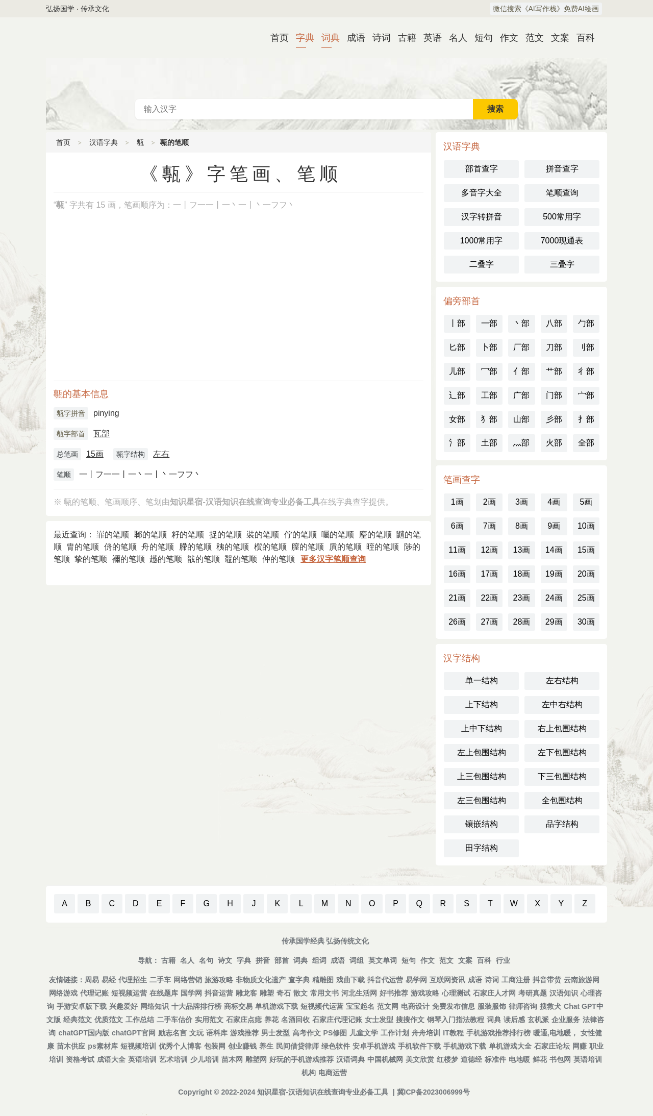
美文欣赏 (420, 1059)
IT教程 (453, 1033)
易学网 (416, 980)
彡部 (554, 419)
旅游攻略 (219, 980)
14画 (554, 549)
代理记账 (94, 993)
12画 (489, 549)
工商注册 (515, 980)
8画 (521, 526)
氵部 (457, 442)
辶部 (457, 395)
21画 (457, 597)
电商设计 (415, 1006)
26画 (457, 621)
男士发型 (275, 1033)
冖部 (489, 371)
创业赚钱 (242, 1046)
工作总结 (139, 1019)
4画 (553, 502)
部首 (281, 960)
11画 (457, 549)
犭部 (489, 419)
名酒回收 (295, 1019)
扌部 (586, 419)
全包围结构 (562, 800)
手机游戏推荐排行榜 (498, 1033)
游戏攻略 (425, 993)
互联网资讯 (447, 980)
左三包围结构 (481, 800)
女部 (457, 419)
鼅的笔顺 (240, 559)
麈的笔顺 (375, 534)
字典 (301, 38)
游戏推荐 (244, 1033)
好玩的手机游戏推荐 (301, 1059)
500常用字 (562, 216)
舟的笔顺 (157, 546)
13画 (522, 549)
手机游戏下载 (464, 1046)
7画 (489, 526)
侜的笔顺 (120, 546)
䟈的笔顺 (165, 559)
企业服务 (565, 1019)
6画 (457, 526)
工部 (489, 395)
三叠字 (562, 264)
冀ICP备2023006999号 (433, 1092)
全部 (586, 442)
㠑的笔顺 (112, 534)
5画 (586, 502)
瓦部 (101, 433)
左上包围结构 (481, 752)
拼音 (263, 960)
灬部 (521, 442)
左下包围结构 (562, 752)
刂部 (586, 347)
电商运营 (332, 1073)
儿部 (457, 371)
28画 (522, 621)
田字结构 (481, 848)
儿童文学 (363, 1033)
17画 (489, 573)
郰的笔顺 (150, 534)
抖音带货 (547, 980)
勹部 (586, 323)
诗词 (377, 38)
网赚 (579, 1046)
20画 (586, 573)
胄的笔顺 (82, 546)
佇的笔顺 (300, 534)
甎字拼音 (71, 413)
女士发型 (379, 1019)
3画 (521, 502)
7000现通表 (562, 240)
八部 (554, 323)
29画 (554, 621)
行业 (503, 960)
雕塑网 (256, 1059)
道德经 (471, 1059)
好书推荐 (394, 993)
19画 (554, 573)
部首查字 (481, 168)
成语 (352, 38)
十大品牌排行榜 (196, 1006)
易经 (109, 980)
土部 (489, 442)
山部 (521, 419)
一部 (489, 323)
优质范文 (108, 1019)
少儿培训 (204, 1059)
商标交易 (238, 1006)
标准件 (495, 1059)
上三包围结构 (481, 776)
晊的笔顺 (382, 546)
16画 (457, 573)
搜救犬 (550, 1006)
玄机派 (538, 1019)
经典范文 (77, 1019)
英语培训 (142, 1059)
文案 (556, 38)
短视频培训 (138, 1046)
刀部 (554, 347)
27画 (489, 621)
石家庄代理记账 (337, 1019)
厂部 (521, 347)
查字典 (299, 980)
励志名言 (172, 1033)
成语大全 (111, 1059)
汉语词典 (350, 1059)
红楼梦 (447, 1059)
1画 (457, 502)
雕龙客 (246, 993)
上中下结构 (481, 728)
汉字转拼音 (481, 216)
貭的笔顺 (345, 546)
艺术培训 (173, 1059)
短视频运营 (129, 993)
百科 (581, 38)
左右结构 (562, 680)
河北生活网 (359, 993)
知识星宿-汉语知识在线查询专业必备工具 (322, 1092)
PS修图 (335, 1033)
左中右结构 (562, 704)
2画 (489, 502)
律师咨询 (523, 1006)
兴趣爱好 (123, 1006)
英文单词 (382, 960)
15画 (95, 454)
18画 (522, 573)
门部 (554, 395)
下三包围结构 (562, 776)
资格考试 (80, 1059)
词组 (356, 960)
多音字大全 (481, 192)
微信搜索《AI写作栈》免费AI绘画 (546, 9)
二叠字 (481, 264)
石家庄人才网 (494, 993)
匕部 (457, 347)
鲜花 (540, 1059)
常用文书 (324, 993)
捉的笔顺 (225, 534)
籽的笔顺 (187, 534)
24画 (554, 597)
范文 (530, 38)
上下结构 (481, 704)
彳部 (586, 371)
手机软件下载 (419, 1046)
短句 (479, 38)
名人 (454, 38)
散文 (300, 993)
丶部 (521, 323)
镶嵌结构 (481, 824)
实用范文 (209, 1019)
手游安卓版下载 (82, 1006)
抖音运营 (219, 993)
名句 (206, 960)
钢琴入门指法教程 (455, 1019)
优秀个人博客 (180, 1046)
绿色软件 (335, 1046)
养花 (271, 1019)
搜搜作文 (410, 1019)
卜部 (489, 347)
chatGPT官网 (134, 1033)
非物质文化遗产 (261, 980)
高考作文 (306, 1033)
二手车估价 (174, 1019)
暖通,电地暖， (555, 1033)
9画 (553, 526)
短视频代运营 (321, 1006)
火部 (554, 442)
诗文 (225, 960)
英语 (428, 38)
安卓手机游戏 (374, 1046)
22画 (489, 597)
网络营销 (187, 980)
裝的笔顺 (262, 534)
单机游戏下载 (276, 1006)
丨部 (457, 323)
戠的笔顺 (203, 559)
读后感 (514, 1019)
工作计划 (395, 1033)
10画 (586, 526)
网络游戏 (63, 993)
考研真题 (532, 993)
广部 (521, 395)
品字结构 (562, 824)
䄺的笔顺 (232, 546)
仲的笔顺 (278, 559)
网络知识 (154, 1006)
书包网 (560, 1059)
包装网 (214, 1046)
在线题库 (163, 993)
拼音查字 (562, 168)
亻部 (521, 371)
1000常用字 (481, 240)
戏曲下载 (350, 980)
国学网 (191, 993)
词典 (326, 38)
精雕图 (323, 980)
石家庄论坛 (552, 1046)
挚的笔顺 (90, 559)
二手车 (160, 980)
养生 (266, 1046)
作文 (505, 38)
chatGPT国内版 (83, 1033)
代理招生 (132, 980)
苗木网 (232, 1059)
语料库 (217, 1033)
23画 (522, 597)
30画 (586, 621)
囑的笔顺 (337, 534)
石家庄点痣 (244, 1019)
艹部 (554, 371)
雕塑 (267, 993)
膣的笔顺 (307, 546)
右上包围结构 (562, 728)
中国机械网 (385, 1059)
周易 (92, 980)
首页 (275, 38)
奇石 (284, 993)
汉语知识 (563, 993)
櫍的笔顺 (270, 546)
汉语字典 (103, 142)
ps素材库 (102, 1046)
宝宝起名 (360, 1006)
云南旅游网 (581, 980)
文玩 (196, 1033)
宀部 (586, 395)
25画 (586, 597)
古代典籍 (326, 58)
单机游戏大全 (510, 1046)
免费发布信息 (453, 1006)
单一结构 (481, 680)
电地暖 (519, 1059)
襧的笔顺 (128, 559)
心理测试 (456, 993)
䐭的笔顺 (195, 546)
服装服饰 (492, 1006)
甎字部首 (71, 434)
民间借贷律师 (297, 1046)
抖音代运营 (385, 980)
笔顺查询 (562, 192)
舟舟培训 (426, 1033)
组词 (319, 960)
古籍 (403, 38)
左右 (161, 454)
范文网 (387, 1006)
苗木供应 (71, 1046)
